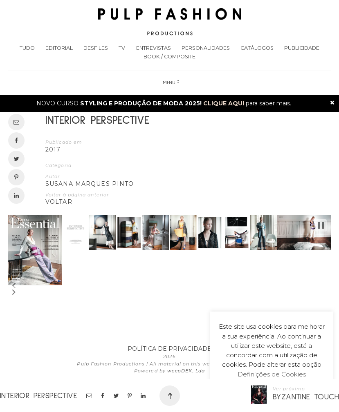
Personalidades (206, 48)
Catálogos (257, 48)
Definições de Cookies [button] (272, 374)
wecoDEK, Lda (186, 371)
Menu (171, 82)
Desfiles (95, 48)
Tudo (27, 48)
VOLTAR (58, 201)
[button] (14, 286)
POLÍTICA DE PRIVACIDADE (169, 348)
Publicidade (301, 48)
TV (122, 48)
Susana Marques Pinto (89, 183)
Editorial (59, 48)
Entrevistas (153, 48)
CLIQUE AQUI (223, 103)
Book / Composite (169, 56)
